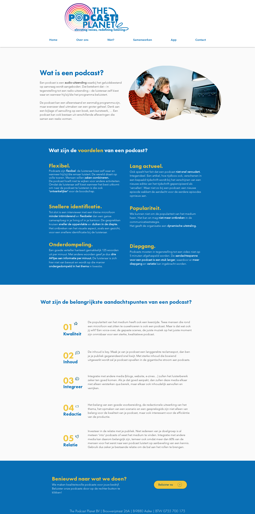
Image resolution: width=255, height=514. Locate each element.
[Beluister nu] (170, 485)
